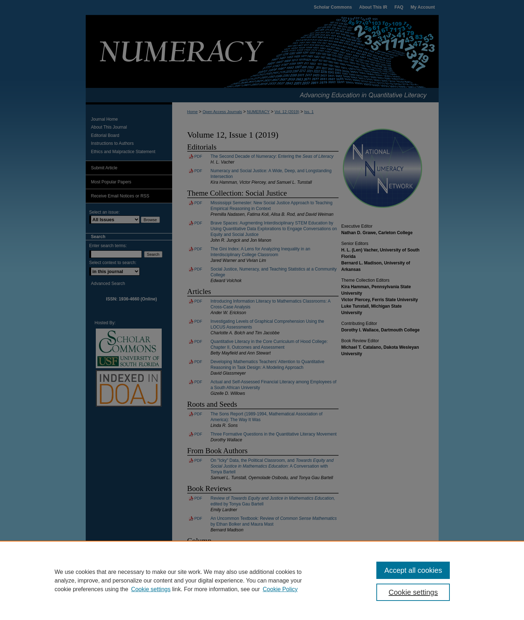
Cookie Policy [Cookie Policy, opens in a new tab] (280, 589)
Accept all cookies (413, 570)
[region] (262, 580)
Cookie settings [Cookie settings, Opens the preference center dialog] (413, 592)
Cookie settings (150, 589)
